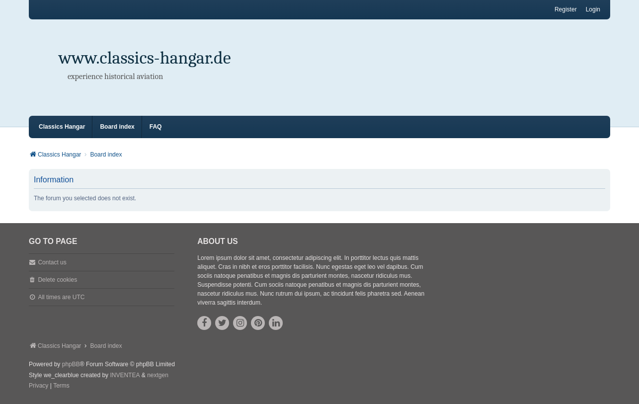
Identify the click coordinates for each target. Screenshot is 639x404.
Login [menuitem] (593, 9)
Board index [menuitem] (117, 126)
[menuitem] (38, 386)
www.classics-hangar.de (145, 58)
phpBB (71, 364)
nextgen (157, 375)
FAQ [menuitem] (156, 126)
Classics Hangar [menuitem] (62, 126)
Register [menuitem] (566, 9)
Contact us (52, 262)
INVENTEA (125, 375)
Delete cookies (57, 279)
